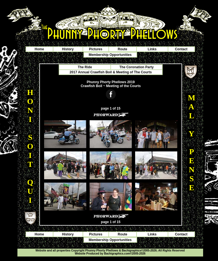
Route (122, 49)
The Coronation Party (136, 67)
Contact (181, 49)
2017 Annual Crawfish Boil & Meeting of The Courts (111, 72)
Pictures (95, 49)
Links (152, 49)
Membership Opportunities (110, 55)
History (68, 49)
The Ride (85, 67)
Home (39, 49)
